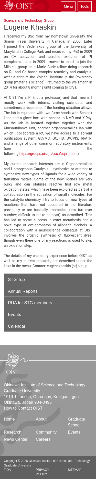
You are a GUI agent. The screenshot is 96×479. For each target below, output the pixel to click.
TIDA (7, 470)
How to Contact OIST (23, 408)
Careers (43, 439)
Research (12, 432)
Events (14, 314)
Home (9, 419)
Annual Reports (23, 291)
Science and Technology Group (29, 20)
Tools (84, 6)
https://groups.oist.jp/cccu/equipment (48, 154)
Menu (68, 6)
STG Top (16, 279)
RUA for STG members (30, 302)
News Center (15, 439)
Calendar (16, 326)
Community (46, 432)
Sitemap (74, 470)
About (41, 419)
